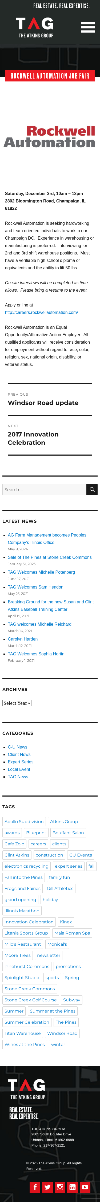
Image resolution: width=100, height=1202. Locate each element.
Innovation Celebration (29, 921)
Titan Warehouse (23, 1033)
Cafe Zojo (14, 843)
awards (12, 832)
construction (49, 855)
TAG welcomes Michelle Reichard (39, 624)
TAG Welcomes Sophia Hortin (36, 654)
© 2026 (32, 1163)
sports (52, 977)
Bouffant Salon (68, 832)
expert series (68, 866)
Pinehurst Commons (27, 966)
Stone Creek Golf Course (31, 999)
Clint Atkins (17, 855)
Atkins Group (64, 821)
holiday (50, 899)
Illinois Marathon (22, 910)
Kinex (66, 921)
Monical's (57, 944)
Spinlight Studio (22, 977)
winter (58, 1044)
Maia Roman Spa (72, 933)
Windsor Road (62, 1033)
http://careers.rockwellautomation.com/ (41, 312)
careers (38, 843)
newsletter (48, 955)
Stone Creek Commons (30, 988)
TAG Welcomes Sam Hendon (35, 587)
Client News (19, 754)
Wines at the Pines (25, 1044)
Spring (72, 977)
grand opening (20, 899)
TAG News (18, 777)
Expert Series (20, 762)
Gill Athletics (60, 888)
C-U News (17, 747)
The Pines (66, 1022)
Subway (71, 999)
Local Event (19, 769)
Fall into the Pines (24, 877)
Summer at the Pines (52, 1011)
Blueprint (36, 832)
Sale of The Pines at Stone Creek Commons (50, 557)
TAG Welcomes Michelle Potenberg (41, 572)
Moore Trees (18, 955)
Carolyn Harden (23, 639)
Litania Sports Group (26, 933)
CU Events (80, 855)
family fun (59, 877)
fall (91, 866)
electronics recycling (27, 866)
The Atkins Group (38, 28)
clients (59, 843)
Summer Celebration (27, 1022)
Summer (14, 1011)
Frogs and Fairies (23, 888)
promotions (68, 966)
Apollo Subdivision (24, 821)
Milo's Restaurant (23, 944)
